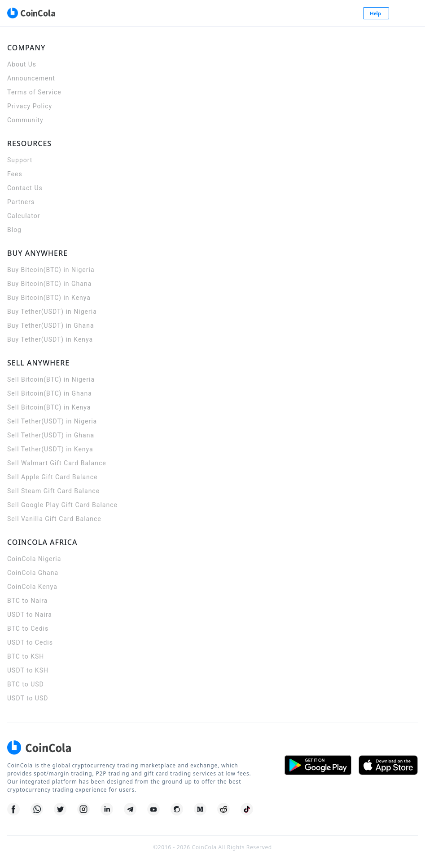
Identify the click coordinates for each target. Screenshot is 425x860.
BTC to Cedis (27, 628)
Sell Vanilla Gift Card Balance (54, 518)
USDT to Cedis (30, 642)
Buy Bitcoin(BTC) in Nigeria (51, 269)
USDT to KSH (27, 670)
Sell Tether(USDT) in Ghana (50, 435)
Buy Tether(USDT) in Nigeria (52, 311)
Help (376, 13)
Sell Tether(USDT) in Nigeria (52, 421)
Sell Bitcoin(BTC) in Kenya (49, 407)
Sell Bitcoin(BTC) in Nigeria (51, 379)
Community (25, 120)
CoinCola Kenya (32, 586)
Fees (14, 174)
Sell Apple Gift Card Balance (52, 477)
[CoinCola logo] (31, 13)
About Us (21, 64)
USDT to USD (27, 698)
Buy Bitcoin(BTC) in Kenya (49, 297)
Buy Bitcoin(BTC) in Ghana (49, 283)
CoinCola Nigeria (34, 558)
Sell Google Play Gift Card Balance (62, 504)
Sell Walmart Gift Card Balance (56, 463)
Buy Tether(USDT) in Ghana (50, 325)
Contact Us (25, 188)
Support (19, 160)
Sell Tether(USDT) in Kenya (50, 449)
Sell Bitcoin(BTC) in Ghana (49, 393)
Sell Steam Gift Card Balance (53, 491)
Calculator (23, 215)
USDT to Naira (29, 614)
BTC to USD (25, 684)
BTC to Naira (27, 600)
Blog (14, 229)
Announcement (31, 78)
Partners (21, 201)
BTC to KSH (25, 656)
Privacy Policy (29, 106)
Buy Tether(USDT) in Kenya (50, 339)
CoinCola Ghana (32, 572)
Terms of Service (34, 92)
